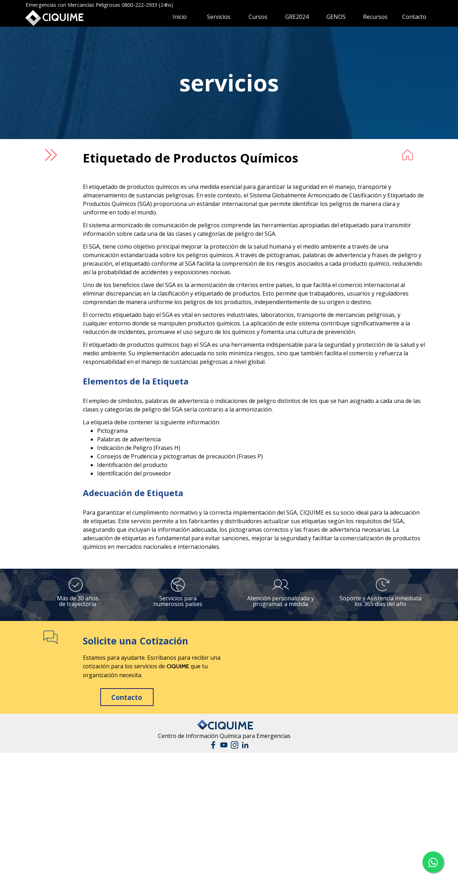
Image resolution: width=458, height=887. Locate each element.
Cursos (258, 17)
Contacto (414, 17)
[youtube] (223, 744)
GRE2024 (297, 17)
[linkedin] (245, 744)
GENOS (336, 17)
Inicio (179, 17)
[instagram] (234, 744)
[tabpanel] (229, 83)
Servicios (218, 17)
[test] (127, 697)
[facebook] (213, 744)
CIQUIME (63, 17)
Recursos (375, 17)
